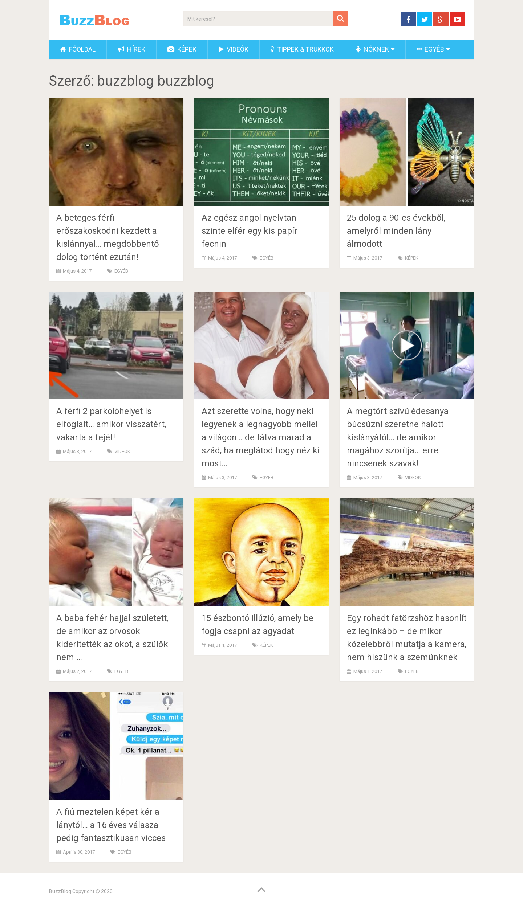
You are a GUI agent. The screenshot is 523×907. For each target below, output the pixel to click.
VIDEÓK (233, 49)
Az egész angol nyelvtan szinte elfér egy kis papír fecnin (249, 231)
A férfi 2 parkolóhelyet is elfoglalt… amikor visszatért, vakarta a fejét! (111, 424)
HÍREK (131, 49)
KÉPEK (181, 49)
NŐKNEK (372, 49)
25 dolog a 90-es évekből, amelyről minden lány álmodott (396, 231)
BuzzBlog (60, 891)
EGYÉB (430, 49)
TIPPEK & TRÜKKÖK (302, 49)
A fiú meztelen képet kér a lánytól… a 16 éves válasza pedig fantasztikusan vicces (111, 825)
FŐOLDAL (78, 49)
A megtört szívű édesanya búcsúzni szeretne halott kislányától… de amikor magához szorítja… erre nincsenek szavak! (398, 437)
